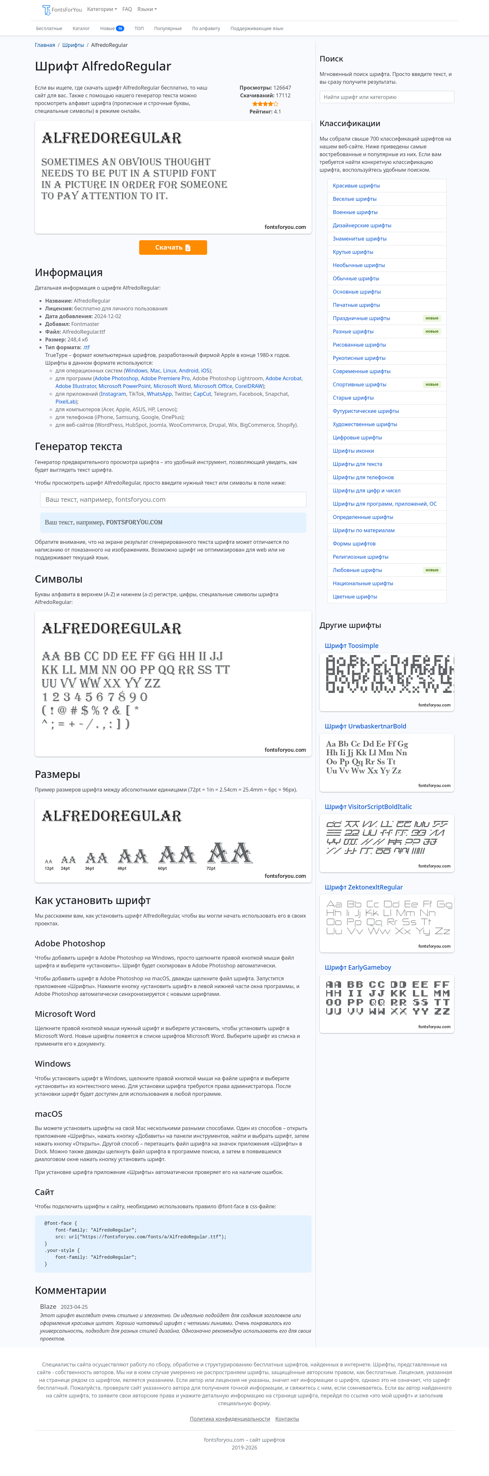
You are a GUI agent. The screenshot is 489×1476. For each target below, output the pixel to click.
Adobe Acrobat (284, 378)
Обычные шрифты (356, 278)
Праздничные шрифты (361, 318)
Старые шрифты (353, 397)
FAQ (127, 9)
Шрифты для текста (358, 464)
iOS (205, 370)
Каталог (81, 28)
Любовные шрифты (357, 570)
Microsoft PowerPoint (125, 386)
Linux (169, 370)
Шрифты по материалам (364, 530)
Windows (136, 370)
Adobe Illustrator (76, 386)
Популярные (168, 28)
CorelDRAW (248, 386)
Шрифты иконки (353, 450)
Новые (112, 28)
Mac (155, 370)
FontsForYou (61, 10)
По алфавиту (206, 28)
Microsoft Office (213, 386)
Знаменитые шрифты (360, 238)
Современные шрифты (362, 371)
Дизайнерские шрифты (362, 225)
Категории (100, 9)
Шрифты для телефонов (363, 477)
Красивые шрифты (356, 185)
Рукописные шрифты (359, 357)
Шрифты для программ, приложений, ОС (385, 503)
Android (188, 370)
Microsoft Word (172, 386)
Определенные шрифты (363, 517)
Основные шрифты (357, 291)
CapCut (202, 393)
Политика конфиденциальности (230, 1418)
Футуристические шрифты (366, 411)
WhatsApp (159, 393)
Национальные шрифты (363, 583)
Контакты (287, 1418)
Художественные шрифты (365, 424)
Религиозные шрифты (361, 556)
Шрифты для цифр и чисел (367, 490)
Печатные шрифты (356, 304)
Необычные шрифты (359, 265)
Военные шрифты (355, 212)
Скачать (173, 247)
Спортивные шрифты (360, 384)
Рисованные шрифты (359, 344)
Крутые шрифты (353, 251)
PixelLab (66, 401)
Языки (145, 9)
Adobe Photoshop (117, 378)
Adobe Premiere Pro (165, 378)
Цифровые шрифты (357, 437)
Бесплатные (49, 28)
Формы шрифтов (354, 543)
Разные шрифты (353, 331)
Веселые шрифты (355, 198)
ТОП (139, 28)
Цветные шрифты (355, 596)
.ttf (86, 347)
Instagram (113, 393)
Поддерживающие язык (256, 28)
